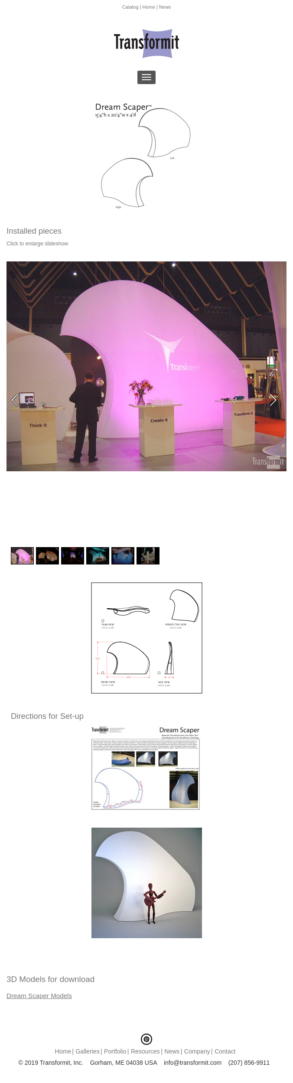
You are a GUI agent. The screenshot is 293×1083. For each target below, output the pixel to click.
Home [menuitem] (63, 1051)
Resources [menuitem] (145, 1051)
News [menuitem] (171, 1051)
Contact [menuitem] (225, 1051)
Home (149, 7)
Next (275, 399)
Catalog (130, 7)
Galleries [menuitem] (87, 1051)
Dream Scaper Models (39, 995)
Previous (17, 399)
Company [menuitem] (197, 1051)
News (165, 7)
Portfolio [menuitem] (115, 1051)
